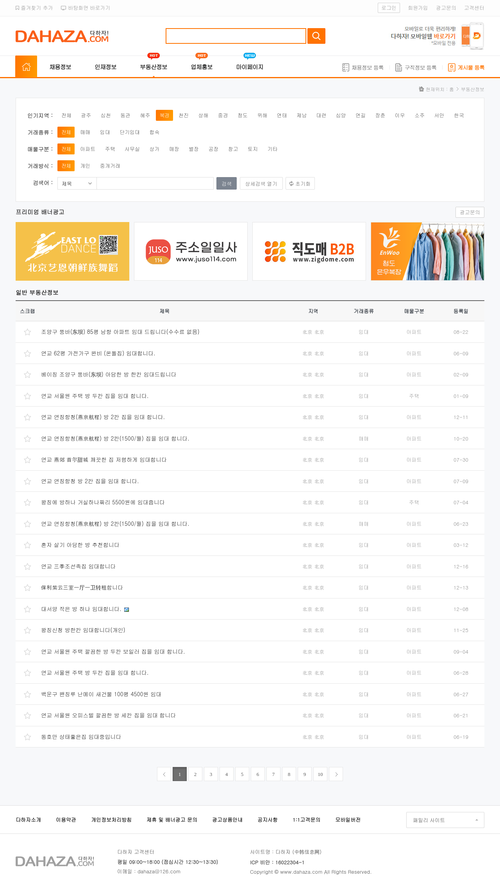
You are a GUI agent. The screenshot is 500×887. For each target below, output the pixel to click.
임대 (105, 132)
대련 (321, 115)
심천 (106, 115)
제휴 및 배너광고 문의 (171, 819)
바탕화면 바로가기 (86, 7)
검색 (316, 36)
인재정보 (105, 67)
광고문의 (446, 7)
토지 (253, 148)
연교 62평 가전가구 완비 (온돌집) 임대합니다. (98, 353)
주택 (110, 148)
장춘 (380, 115)
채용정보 (60, 67)
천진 (184, 115)
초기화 (303, 183)
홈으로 (26, 67)
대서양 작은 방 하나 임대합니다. (82, 609)
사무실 (132, 148)
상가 (154, 148)
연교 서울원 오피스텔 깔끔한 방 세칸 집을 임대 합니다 (108, 715)
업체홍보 (201, 67)
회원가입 (418, 7)
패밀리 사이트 (429, 820)
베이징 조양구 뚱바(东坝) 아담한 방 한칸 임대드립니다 (108, 374)
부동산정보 (153, 67)
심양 (341, 115)
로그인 (388, 7)
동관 (125, 115)
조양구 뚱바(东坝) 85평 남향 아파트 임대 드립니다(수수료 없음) (120, 331)
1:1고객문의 (306, 819)
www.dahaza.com (301, 871)
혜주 (145, 115)
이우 (400, 115)
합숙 (154, 132)
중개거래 (110, 165)
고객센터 (474, 7)
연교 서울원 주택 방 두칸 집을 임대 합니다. (94, 396)
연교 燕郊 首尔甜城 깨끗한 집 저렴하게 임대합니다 (104, 459)
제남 (301, 115)
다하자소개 (28, 819)
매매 (85, 132)
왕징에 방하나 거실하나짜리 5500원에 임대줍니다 (103, 502)
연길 (360, 115)
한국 (459, 115)
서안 (439, 115)
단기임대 (130, 132)
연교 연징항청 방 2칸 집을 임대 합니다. (90, 481)
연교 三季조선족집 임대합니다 (78, 566)
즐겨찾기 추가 (34, 7)
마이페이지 (249, 67)
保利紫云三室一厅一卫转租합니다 (82, 587)
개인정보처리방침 (111, 819)
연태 (282, 115)
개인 (85, 165)
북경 (164, 115)
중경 (223, 115)
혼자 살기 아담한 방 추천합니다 (80, 544)
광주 (86, 115)
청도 (243, 115)
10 (320, 774)
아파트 (87, 148)
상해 (203, 115)
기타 (272, 148)
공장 (213, 148)
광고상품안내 (227, 819)
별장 (194, 148)
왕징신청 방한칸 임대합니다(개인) (83, 630)
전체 (66, 115)
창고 (233, 148)
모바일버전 (348, 819)
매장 (174, 148)
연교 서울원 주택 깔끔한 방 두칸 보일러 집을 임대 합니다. (113, 651)
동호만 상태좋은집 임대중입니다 (81, 736)
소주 (419, 115)
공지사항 (267, 819)
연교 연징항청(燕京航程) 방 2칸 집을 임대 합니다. (103, 417)
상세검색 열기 (261, 183)
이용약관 (66, 819)
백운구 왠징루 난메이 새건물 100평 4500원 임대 (101, 694)
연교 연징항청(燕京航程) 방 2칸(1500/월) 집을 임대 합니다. (115, 438)
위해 (262, 115)
